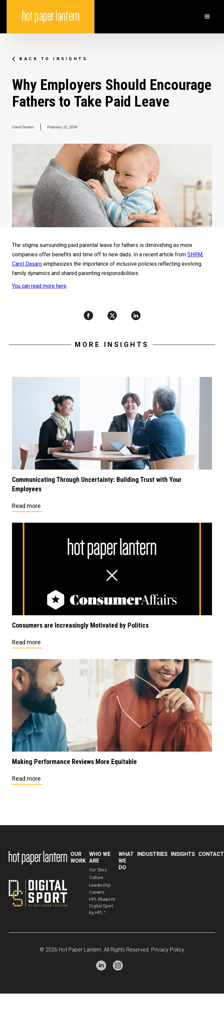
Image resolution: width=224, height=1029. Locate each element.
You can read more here (39, 286)
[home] (50, 16)
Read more (26, 505)
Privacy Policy (167, 949)
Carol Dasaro (27, 264)
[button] (207, 17)
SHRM (194, 254)
